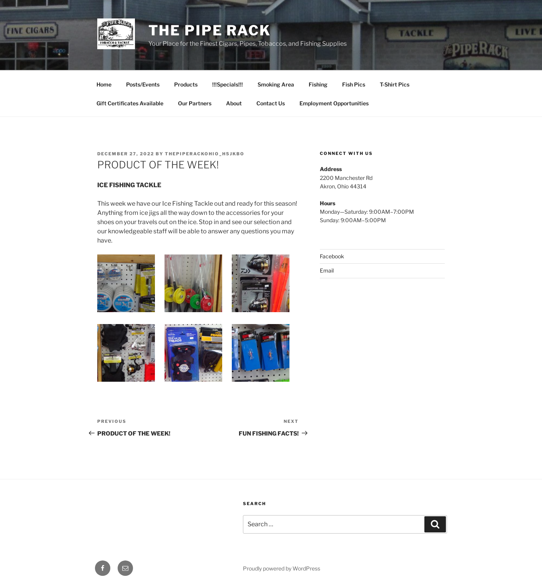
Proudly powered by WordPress (281, 568)
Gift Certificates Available (129, 103)
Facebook (332, 256)
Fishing (318, 84)
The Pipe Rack (209, 30)
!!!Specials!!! (227, 84)
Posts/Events (143, 84)
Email (327, 270)
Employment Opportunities (334, 103)
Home (103, 84)
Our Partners (194, 103)
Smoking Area (276, 84)
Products (186, 84)
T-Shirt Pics (394, 84)
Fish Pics (353, 84)
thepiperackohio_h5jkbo (204, 153)
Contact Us (270, 103)
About (234, 103)
